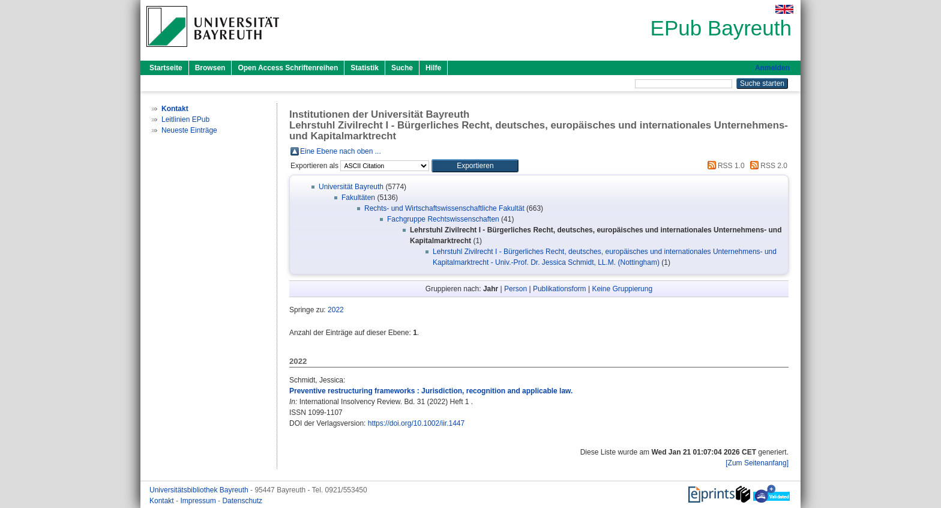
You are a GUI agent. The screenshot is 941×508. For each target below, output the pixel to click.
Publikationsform (559, 289)
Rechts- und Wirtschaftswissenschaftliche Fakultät (444, 208)
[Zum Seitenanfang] (757, 463)
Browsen (210, 68)
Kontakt (162, 501)
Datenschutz (242, 501)
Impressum (199, 501)
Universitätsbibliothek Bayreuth (199, 490)
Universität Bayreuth (351, 187)
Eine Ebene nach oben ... (340, 151)
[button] (475, 165)
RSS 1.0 (724, 166)
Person (515, 289)
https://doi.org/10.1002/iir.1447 (416, 423)
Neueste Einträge (189, 130)
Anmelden (772, 68)
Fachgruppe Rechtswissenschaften (443, 219)
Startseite (165, 68)
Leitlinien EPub (185, 119)
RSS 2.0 (767, 166)
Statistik (364, 68)
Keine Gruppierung (622, 289)
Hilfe (433, 68)
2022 (336, 310)
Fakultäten (358, 197)
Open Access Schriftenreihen (288, 68)
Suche (402, 68)
